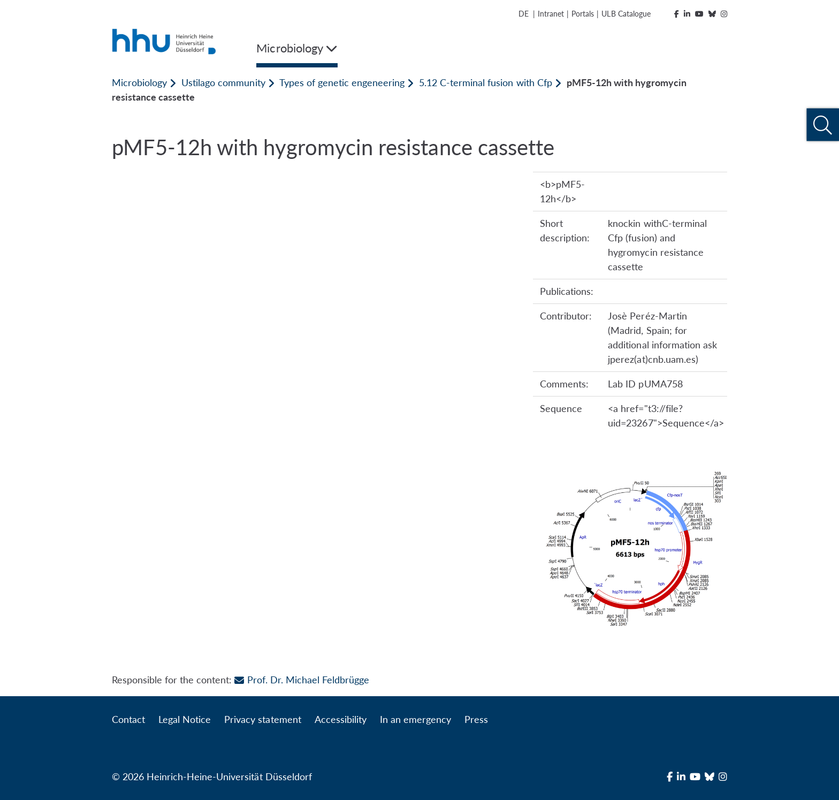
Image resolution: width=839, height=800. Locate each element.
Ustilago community (223, 82)
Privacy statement (262, 719)
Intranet (551, 13)
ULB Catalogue (625, 13)
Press (476, 719)
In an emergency (415, 719)
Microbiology (139, 82)
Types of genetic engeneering (342, 82)
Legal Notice (184, 719)
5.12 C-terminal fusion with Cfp (485, 82)
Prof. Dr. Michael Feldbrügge (301, 679)
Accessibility (341, 719)
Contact (128, 719)
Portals (582, 13)
